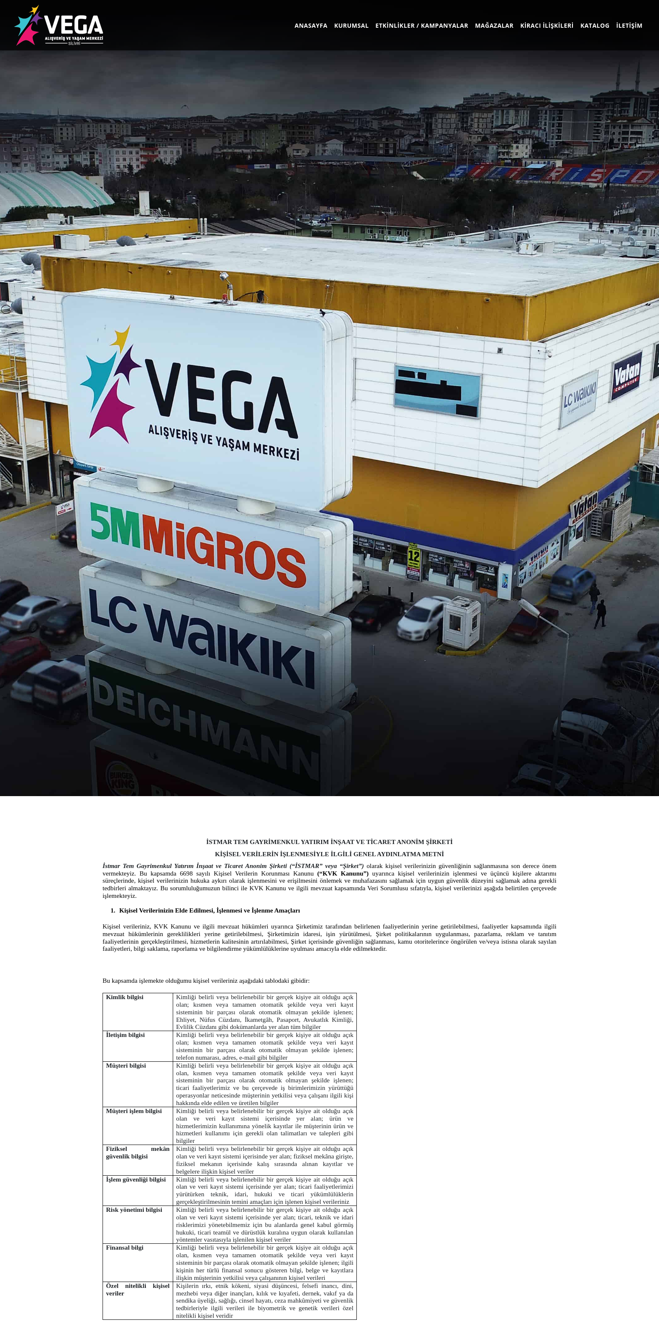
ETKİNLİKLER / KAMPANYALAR (421, 25)
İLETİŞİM (629, 25)
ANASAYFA (313, 25)
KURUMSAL (351, 25)
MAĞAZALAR (494, 25)
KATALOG (594, 25)
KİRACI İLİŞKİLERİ (547, 25)
